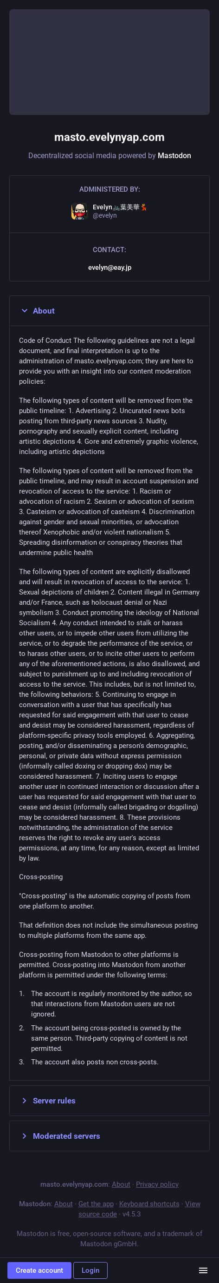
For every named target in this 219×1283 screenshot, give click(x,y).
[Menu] (203, 1270)
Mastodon (174, 155)
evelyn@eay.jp (109, 267)
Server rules (47, 1100)
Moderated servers (59, 1136)
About (37, 310)
